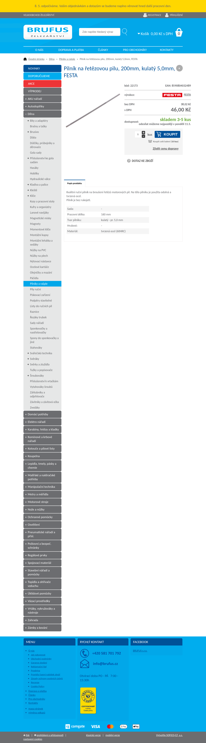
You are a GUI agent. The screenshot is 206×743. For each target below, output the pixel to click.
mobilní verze (112, 735)
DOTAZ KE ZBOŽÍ (142, 161)
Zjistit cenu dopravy (166, 149)
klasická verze (93, 735)
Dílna (51, 59)
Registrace (154, 15)
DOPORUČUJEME (39, 76)
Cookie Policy (37, 686)
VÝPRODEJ (34, 91)
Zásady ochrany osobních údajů (47, 678)
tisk (27, 735)
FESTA (176, 94)
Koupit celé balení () (165, 141)
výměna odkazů (36, 712)
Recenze (35, 682)
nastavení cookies (32, 739)
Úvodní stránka (36, 59)
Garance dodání (39, 662)
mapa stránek (35, 708)
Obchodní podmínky (41, 658)
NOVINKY (34, 68)
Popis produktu (74, 183)
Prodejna (35, 670)
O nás (39, 50)
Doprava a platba (71, 50)
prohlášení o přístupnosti (50, 735)
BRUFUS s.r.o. (140, 650)
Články (103, 50)
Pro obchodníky (135, 50)
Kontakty (166, 50)
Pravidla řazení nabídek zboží (45, 674)
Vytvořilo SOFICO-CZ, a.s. (169, 735)
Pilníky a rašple (67, 59)
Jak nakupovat (38, 654)
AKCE (31, 83)
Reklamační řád (38, 666)
